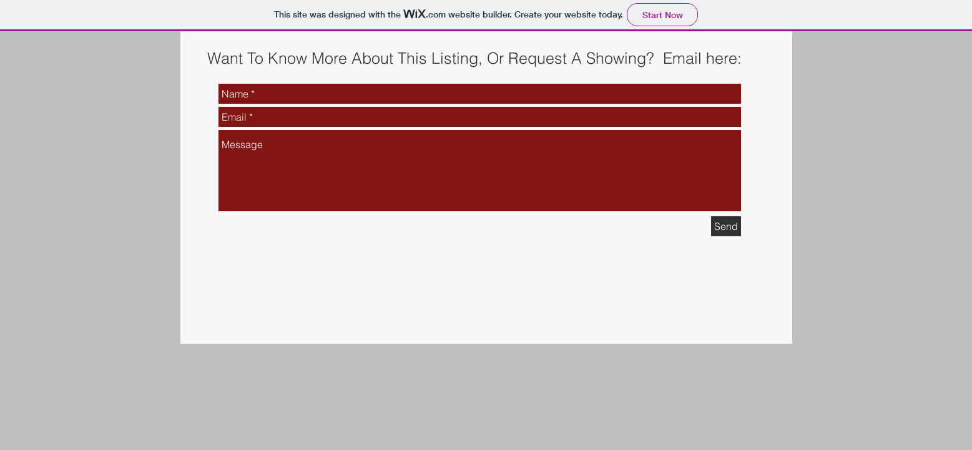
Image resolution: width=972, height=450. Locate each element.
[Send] (726, 226)
